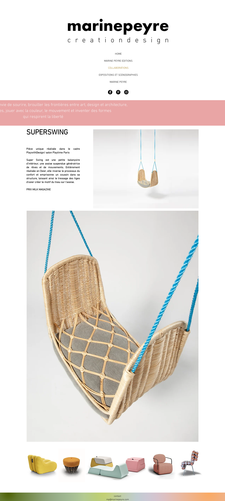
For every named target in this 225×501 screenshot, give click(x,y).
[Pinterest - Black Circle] (118, 92)
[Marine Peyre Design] (126, 92)
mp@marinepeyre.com (117, 499)
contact (117, 496)
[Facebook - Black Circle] (110, 92)
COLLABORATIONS (118, 68)
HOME (118, 54)
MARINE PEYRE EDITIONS (118, 61)
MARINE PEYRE (118, 82)
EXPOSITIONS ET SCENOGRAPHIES (118, 75)
